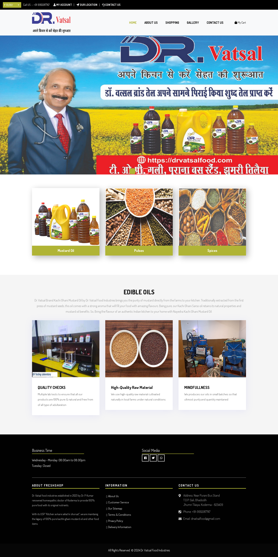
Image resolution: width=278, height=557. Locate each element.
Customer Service (118, 502)
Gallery (193, 23)
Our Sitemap (115, 508)
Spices (212, 250)
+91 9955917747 (42, 4)
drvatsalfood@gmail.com (205, 519)
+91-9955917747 (201, 512)
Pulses (139, 250)
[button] (12, 5)
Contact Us (111, 4)
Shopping (172, 23)
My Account (62, 4)
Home (133, 23)
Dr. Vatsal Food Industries (155, 550)
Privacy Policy (115, 521)
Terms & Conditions (119, 514)
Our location (87, 4)
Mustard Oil (66, 250)
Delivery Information (119, 527)
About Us (151, 23)
